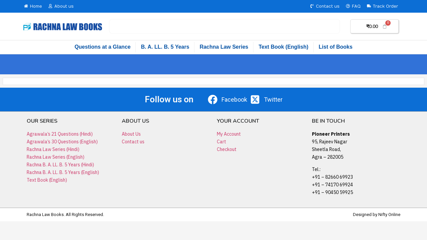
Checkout (227, 149)
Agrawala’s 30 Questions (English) (62, 142)
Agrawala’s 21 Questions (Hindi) (60, 134)
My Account (229, 134)
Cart (221, 142)
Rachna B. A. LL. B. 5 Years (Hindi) (60, 165)
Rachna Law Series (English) (55, 157)
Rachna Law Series (223, 47)
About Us (131, 134)
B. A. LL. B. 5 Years (165, 47)
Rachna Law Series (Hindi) (53, 149)
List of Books (335, 47)
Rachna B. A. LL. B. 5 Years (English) (63, 172)
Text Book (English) (283, 47)
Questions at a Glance (102, 47)
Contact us (133, 142)
